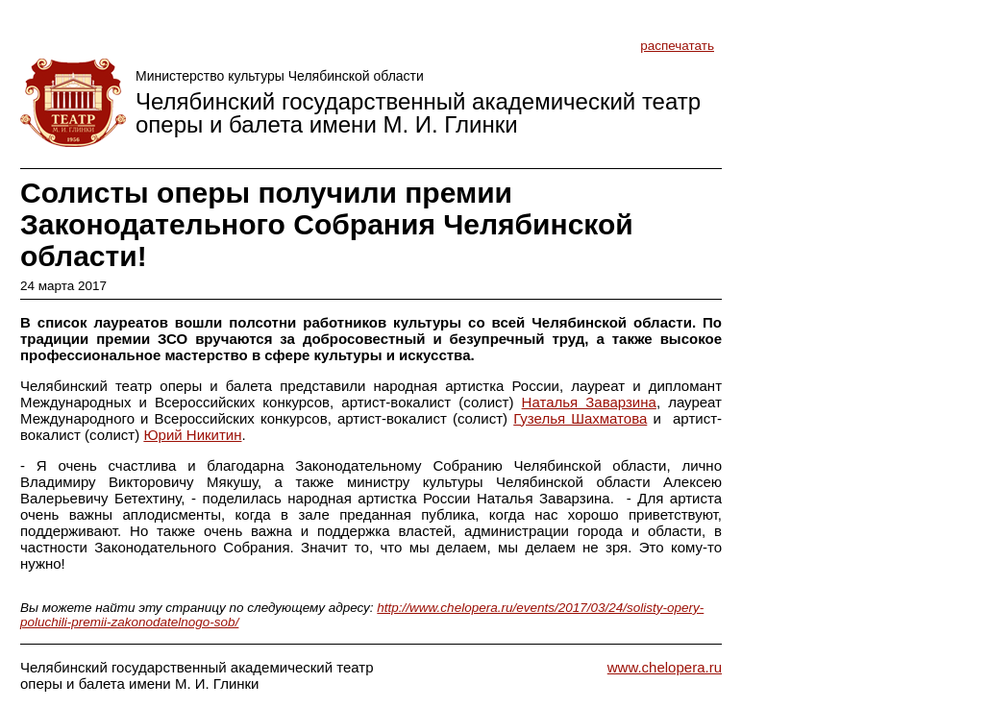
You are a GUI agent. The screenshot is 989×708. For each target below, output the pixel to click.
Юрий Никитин (192, 435)
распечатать (677, 45)
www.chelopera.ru (664, 667)
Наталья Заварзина (589, 402)
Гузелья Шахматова (580, 418)
